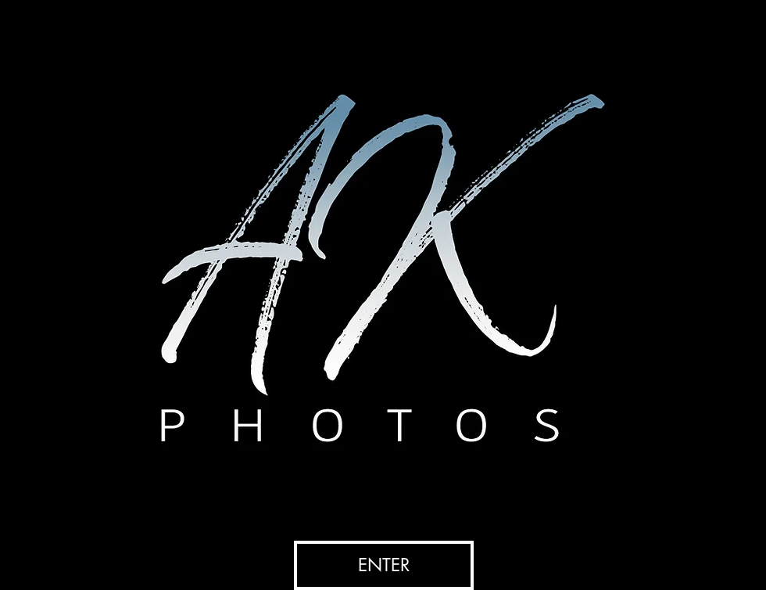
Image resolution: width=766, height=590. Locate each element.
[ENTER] (384, 565)
